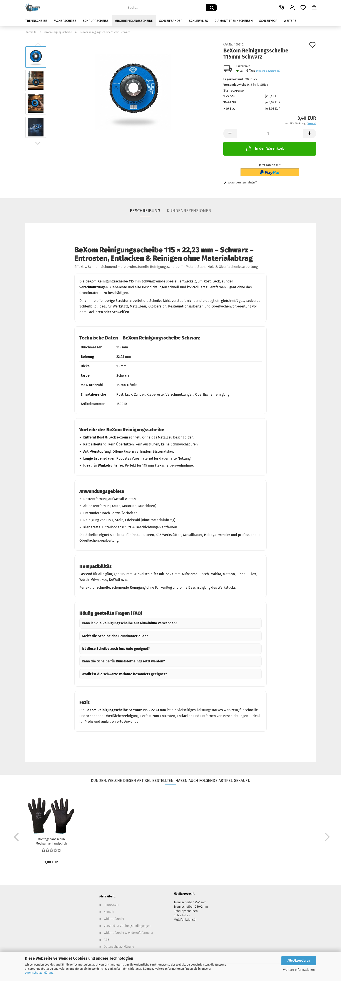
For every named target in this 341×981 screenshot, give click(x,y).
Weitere (290, 21)
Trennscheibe (36, 21)
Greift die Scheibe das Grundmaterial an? (115, 636)
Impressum (111, 905)
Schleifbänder (170, 21)
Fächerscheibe (64, 21)
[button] (281, 7)
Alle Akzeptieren (299, 961)
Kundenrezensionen (189, 210)
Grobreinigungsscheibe (134, 21)
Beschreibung (145, 210)
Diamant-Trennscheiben (233, 21)
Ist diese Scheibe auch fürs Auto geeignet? (116, 649)
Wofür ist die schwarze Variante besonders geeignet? (124, 674)
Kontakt (109, 912)
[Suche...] (211, 7)
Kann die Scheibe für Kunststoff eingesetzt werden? (123, 661)
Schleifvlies (198, 21)
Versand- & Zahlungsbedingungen (127, 926)
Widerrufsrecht (114, 919)
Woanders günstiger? (242, 182)
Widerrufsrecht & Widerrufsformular (128, 933)
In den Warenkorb (264, 148)
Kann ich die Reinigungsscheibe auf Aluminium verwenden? (129, 623)
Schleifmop (268, 21)
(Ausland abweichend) (268, 70)
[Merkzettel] (303, 7)
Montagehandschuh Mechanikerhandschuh (51, 841)
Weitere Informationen (299, 970)
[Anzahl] (269, 133)
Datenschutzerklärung (39, 972)
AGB (106, 940)
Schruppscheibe (96, 21)
